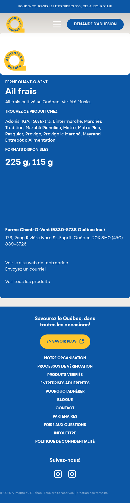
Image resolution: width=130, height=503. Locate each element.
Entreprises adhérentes (65, 383)
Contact (65, 408)
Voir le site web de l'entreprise (36, 263)
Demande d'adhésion (95, 24)
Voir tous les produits (27, 282)
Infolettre (65, 433)
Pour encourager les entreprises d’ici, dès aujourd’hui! (65, 6)
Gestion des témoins (92, 493)
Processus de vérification (65, 366)
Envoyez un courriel (25, 269)
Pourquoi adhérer (65, 391)
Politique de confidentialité (65, 442)
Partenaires (65, 416)
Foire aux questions (65, 425)
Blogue (65, 400)
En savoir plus (65, 341)
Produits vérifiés (65, 375)
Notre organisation (65, 358)
